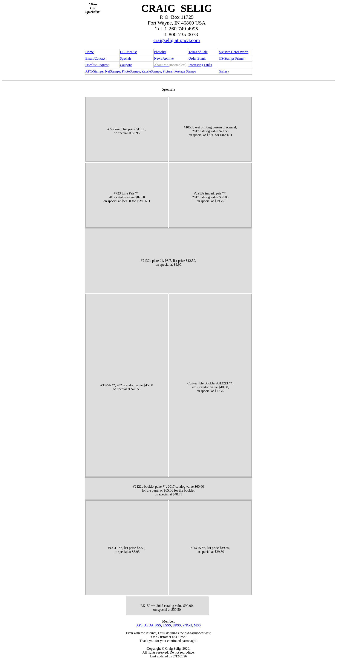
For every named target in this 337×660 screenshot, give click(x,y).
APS (139, 625)
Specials (125, 58)
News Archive (164, 58)
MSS (197, 625)
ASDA (149, 625)
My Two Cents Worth (233, 52)
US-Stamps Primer (232, 58)
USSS (167, 625)
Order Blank (197, 58)
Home (89, 52)
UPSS (177, 625)
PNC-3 (187, 625)
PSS (158, 625)
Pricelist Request (97, 65)
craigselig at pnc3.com (176, 40)
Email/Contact (95, 58)
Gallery (224, 71)
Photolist (160, 52)
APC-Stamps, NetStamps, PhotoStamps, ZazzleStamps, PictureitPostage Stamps (140, 71)
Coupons (126, 65)
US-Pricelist (128, 52)
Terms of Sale (198, 52)
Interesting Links (200, 65)
